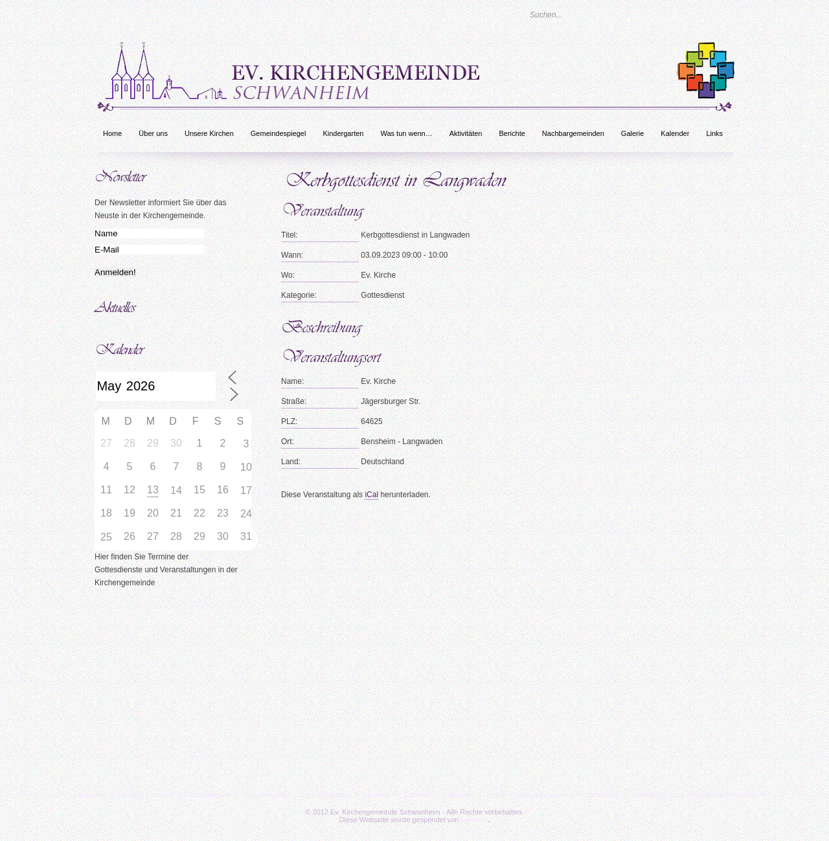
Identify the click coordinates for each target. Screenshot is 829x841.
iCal (371, 494)
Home (112, 133)
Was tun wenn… (406, 133)
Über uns (153, 133)
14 (176, 490)
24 (246, 513)
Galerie (632, 133)
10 (246, 467)
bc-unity (474, 820)
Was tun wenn (542, 795)
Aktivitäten (466, 133)
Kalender (675, 133)
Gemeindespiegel (278, 133)
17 (246, 490)
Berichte (512, 133)
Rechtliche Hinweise (723, 795)
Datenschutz (653, 795)
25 (106, 537)
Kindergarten (343, 133)
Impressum (599, 795)
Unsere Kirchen (209, 133)
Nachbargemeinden (573, 133)
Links (714, 133)
